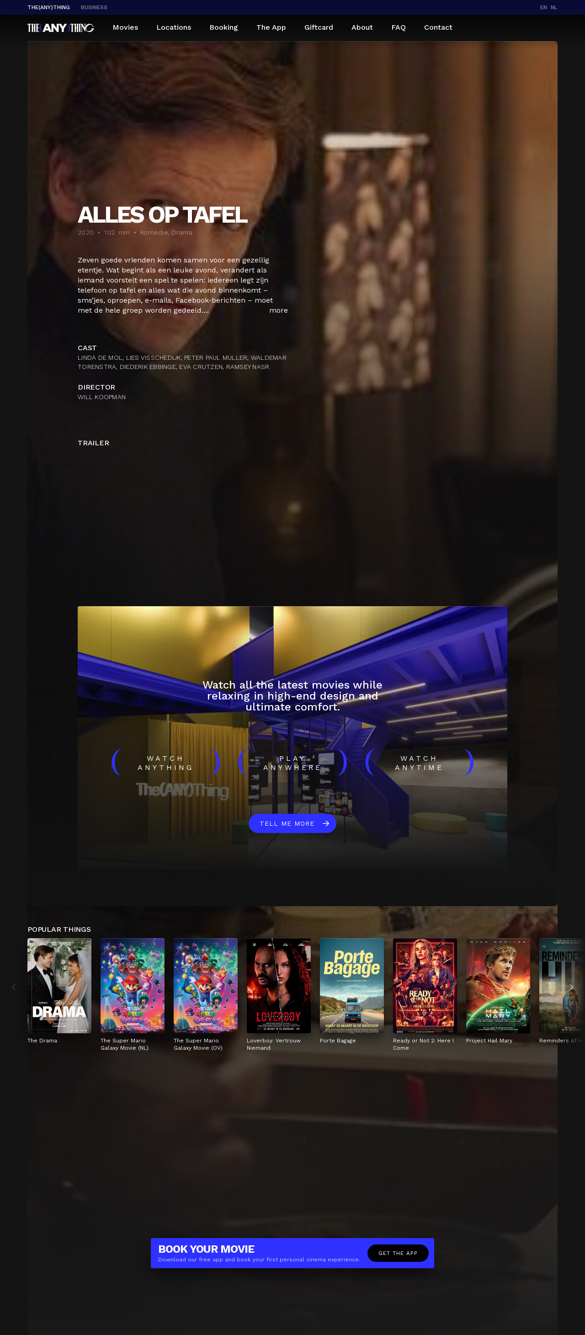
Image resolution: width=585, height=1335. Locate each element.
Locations (173, 27)
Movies (125, 27)
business (94, 7)
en (543, 7)
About (362, 27)
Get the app (398, 1253)
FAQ (398, 27)
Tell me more (287, 823)
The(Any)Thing (48, 7)
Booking (223, 27)
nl (554, 7)
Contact (438, 27)
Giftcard (318, 27)
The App (271, 27)
